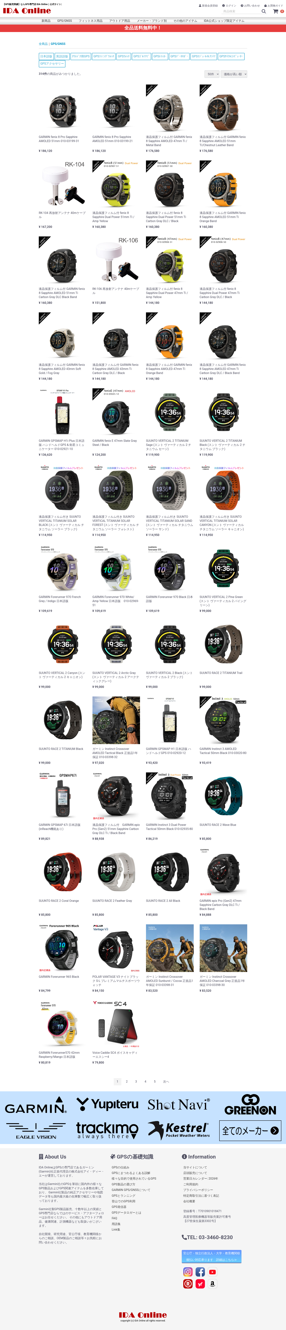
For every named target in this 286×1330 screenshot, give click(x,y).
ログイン (229, 5)
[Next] (166, 1081)
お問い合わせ (250, 5)
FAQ (114, 1218)
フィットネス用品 (91, 21)
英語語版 (62, 56)
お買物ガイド (273, 5)
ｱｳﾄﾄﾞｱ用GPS (81, 56)
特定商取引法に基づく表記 (201, 1195)
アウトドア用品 (119, 21)
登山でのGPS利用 (123, 1201)
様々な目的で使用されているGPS (134, 1178)
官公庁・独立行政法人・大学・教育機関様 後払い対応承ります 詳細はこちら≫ (211, 1256)
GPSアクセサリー (52, 63)
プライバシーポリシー (198, 1190)
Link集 (116, 1229)
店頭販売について (195, 1173)
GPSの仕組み (120, 1167)
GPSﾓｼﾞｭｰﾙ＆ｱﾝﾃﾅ (204, 56)
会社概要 (189, 1201)
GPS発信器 (119, 1207)
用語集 (116, 1224)
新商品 (46, 21)
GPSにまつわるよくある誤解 (131, 1173)
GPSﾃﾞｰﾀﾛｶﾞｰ (179, 56)
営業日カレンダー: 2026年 (200, 1178)
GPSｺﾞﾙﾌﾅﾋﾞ (141, 56)
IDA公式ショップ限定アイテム (224, 21)
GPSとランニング (123, 1195)
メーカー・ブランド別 (152, 21)
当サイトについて (195, 1167)
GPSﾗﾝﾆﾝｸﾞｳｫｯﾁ (103, 56)
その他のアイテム (185, 21)
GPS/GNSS (64, 21)
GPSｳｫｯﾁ (124, 56)
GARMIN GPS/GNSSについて (131, 1190)
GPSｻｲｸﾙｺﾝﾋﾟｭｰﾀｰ (231, 56)
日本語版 (46, 56)
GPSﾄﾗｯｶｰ (160, 56)
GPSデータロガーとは (126, 1212)
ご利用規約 (190, 1184)
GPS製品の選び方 (123, 1184)
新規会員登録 (208, 5)
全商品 (43, 44)
